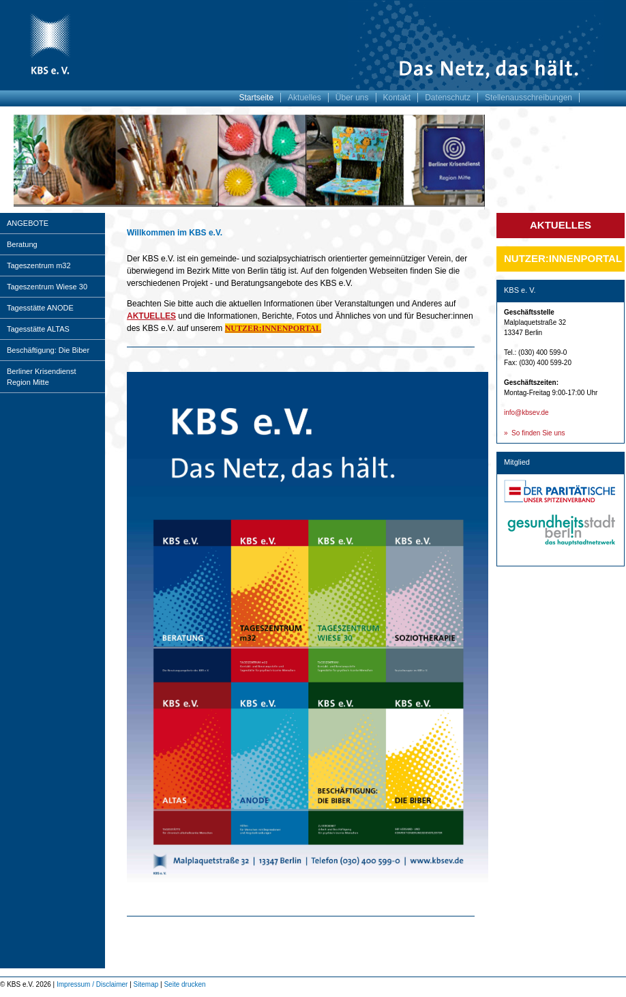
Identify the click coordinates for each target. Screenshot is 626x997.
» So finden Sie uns (534, 433)
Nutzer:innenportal (563, 258)
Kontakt (397, 97)
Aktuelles (304, 97)
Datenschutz (448, 97)
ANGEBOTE (27, 223)
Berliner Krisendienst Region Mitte (41, 376)
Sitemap (146, 984)
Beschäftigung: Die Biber (48, 350)
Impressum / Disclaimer (92, 984)
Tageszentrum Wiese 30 (47, 287)
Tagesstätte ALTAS (38, 329)
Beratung (22, 244)
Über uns (352, 97)
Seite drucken (184, 984)
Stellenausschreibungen (528, 97)
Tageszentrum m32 (39, 265)
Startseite (256, 97)
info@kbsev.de (526, 412)
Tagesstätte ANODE (40, 308)
